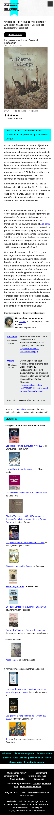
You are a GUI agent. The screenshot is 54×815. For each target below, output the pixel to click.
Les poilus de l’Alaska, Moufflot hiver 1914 (24, 446)
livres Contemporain (34, 762)
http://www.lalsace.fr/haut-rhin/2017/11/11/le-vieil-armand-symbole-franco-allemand (34, 388)
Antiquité (22, 801)
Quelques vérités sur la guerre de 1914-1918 (26, 607)
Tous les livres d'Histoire (33, 22)
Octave (10, 361)
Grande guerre (22, 25)
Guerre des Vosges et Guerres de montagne (26, 630)
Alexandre (12, 336)
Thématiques (36, 807)
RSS (16, 786)
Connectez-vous (14, 400)
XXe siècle (9, 25)
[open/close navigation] (50, 4)
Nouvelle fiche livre (37, 776)
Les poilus (45, 224)
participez (21, 409)
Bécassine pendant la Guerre (19, 566)
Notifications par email (30, 786)
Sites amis (39, 779)
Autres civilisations (20, 807)
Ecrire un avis (15, 34)
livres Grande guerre (25, 753)
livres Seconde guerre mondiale (28, 758)
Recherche (12, 801)
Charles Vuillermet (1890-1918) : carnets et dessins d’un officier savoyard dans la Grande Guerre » (26, 519)
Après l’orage (12, 660)
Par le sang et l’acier (15, 586)
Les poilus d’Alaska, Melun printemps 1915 (25, 542)
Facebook (46, 783)
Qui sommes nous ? (16, 773)
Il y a (8, 739)
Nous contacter (17, 779)
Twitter (36, 783)
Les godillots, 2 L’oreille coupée (20, 469)
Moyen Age (33, 801)
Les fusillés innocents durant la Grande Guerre (27, 493)
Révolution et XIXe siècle (25, 804)
